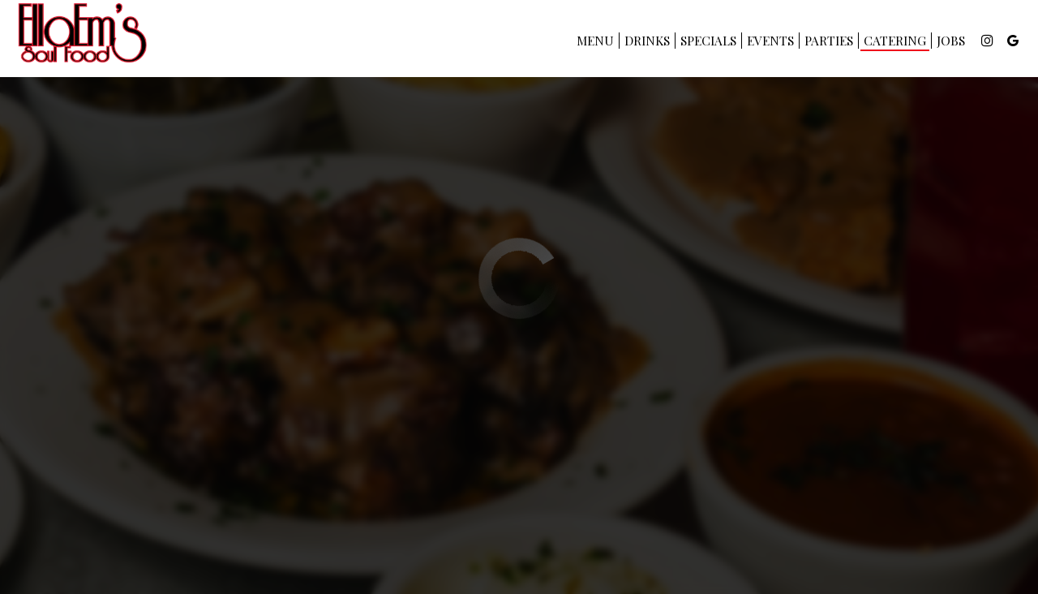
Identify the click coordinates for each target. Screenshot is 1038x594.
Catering (895, 40)
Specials (708, 40)
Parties (828, 40)
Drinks (647, 40)
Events (770, 40)
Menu (595, 40)
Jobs (951, 40)
